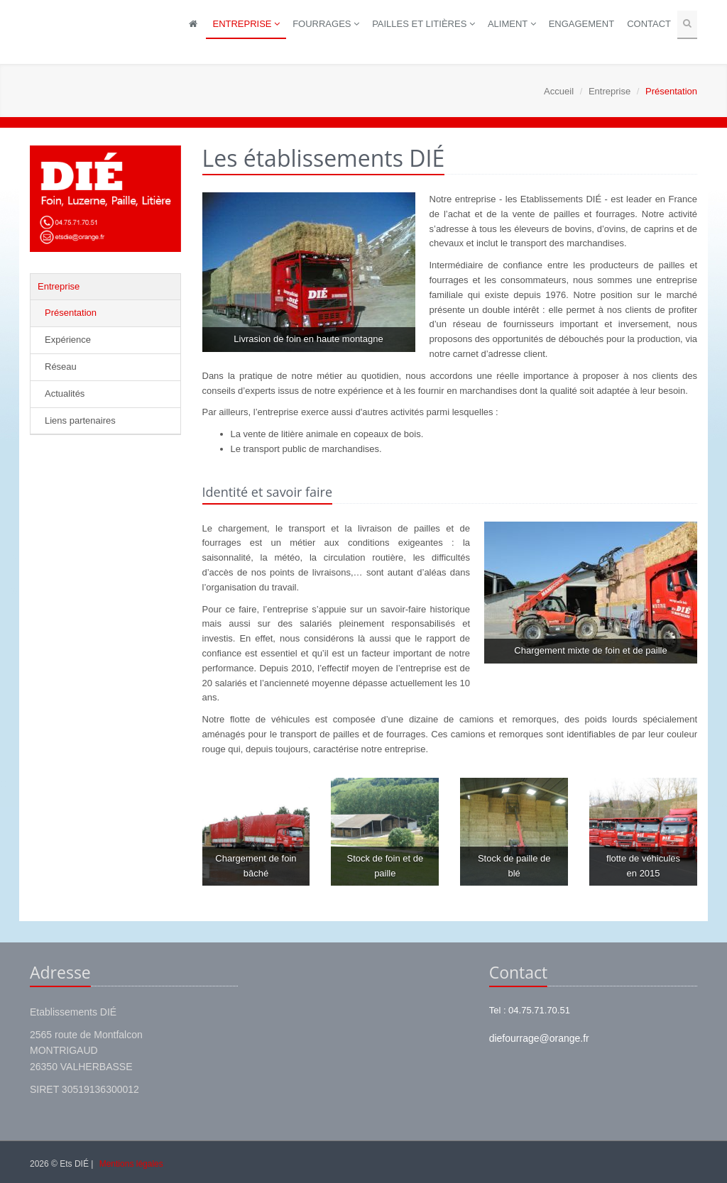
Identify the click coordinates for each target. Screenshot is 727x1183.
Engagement (581, 23)
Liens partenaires (80, 420)
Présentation (71, 312)
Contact (649, 23)
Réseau (61, 366)
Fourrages (326, 23)
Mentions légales (131, 1164)
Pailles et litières (423, 23)
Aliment (512, 23)
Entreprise (246, 23)
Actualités (64, 393)
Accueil (559, 91)
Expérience (68, 339)
